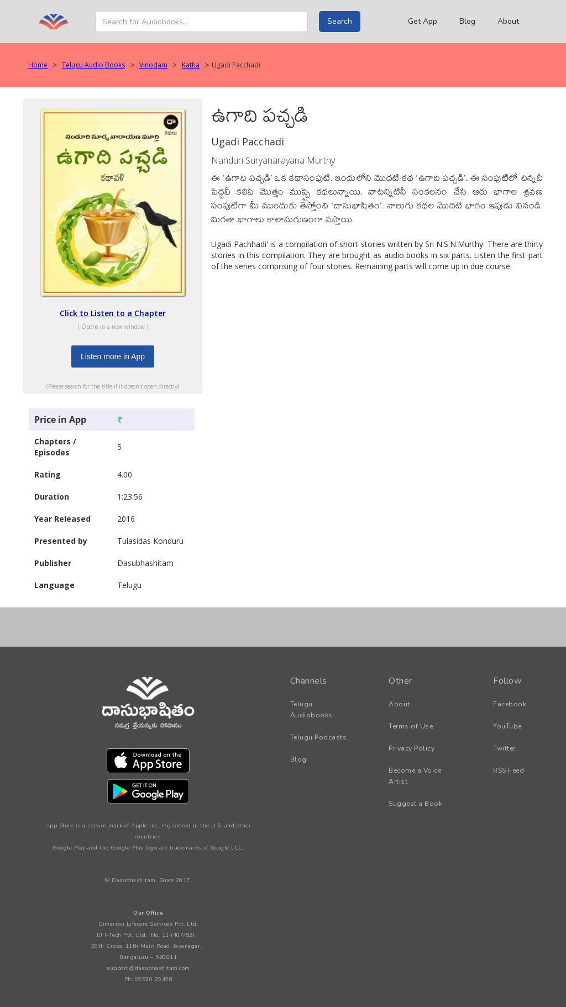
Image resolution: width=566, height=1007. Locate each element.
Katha (191, 65)
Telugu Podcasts (318, 737)
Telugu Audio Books (93, 65)
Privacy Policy (411, 748)
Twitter (504, 748)
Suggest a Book (415, 803)
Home (38, 65)
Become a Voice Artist (415, 776)
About (508, 21)
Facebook (509, 704)
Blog (467, 21)
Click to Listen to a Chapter (113, 313)
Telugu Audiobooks (311, 710)
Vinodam (153, 65)
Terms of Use (411, 726)
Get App (422, 21)
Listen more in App (113, 356)
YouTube (507, 726)
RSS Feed (508, 770)
